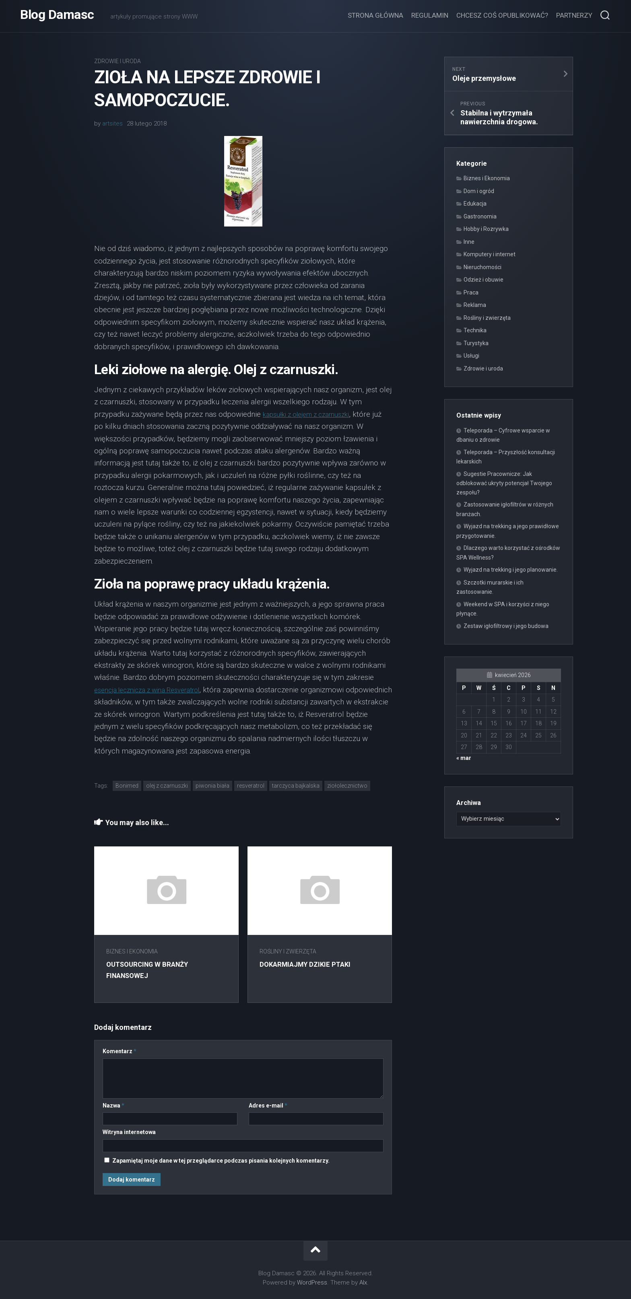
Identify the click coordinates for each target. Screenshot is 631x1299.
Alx (363, 1282)
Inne (469, 242)
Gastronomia (480, 216)
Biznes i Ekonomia (132, 951)
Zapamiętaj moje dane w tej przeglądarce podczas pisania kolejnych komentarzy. (221, 1160)
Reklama (475, 305)
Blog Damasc (57, 16)
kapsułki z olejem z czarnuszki (313, 414)
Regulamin (429, 15)
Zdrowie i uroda (117, 61)
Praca (471, 292)
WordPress (312, 1282)
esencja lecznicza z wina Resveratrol (155, 689)
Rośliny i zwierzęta (291, 951)
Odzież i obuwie (483, 279)
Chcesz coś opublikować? (502, 15)
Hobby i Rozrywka (486, 229)
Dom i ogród (479, 191)
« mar (463, 758)
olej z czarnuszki (167, 785)
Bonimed (126, 785)
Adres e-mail (268, 1105)
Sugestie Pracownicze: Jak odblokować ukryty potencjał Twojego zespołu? (504, 483)
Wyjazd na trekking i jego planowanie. (511, 569)
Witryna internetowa (129, 1132)
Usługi (471, 355)
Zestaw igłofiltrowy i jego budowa (506, 626)
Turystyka (476, 343)
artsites (112, 123)
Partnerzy (574, 15)
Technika (475, 330)
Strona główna (375, 15)
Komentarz (119, 1051)
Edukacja (475, 203)
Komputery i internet (490, 254)
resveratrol (250, 785)
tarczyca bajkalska (296, 785)
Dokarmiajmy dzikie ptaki (311, 964)
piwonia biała (212, 785)
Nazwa (113, 1105)
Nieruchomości (482, 267)
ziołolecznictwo (347, 785)
